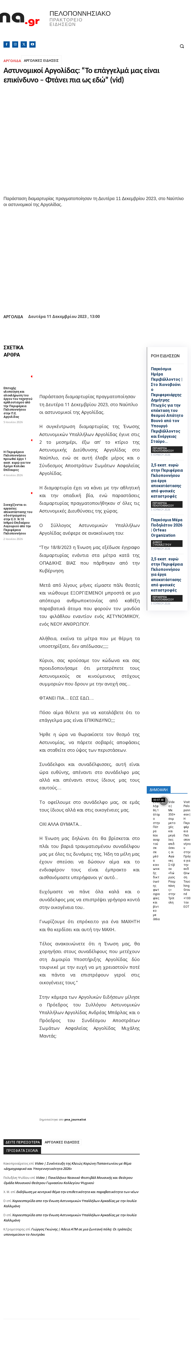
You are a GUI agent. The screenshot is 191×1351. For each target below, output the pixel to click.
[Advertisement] (71, 1284)
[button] (182, 46)
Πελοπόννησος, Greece (143, 23)
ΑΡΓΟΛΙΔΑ (12, 60)
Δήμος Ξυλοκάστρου (161, 543)
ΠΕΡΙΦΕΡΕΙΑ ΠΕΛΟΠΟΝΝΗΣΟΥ (163, 449)
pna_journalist (75, 1119)
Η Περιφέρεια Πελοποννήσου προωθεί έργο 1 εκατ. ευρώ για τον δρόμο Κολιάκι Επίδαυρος (17, 461)
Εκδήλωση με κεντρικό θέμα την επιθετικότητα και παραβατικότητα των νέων (77, 1192)
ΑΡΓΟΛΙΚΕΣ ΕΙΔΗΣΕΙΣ (41, 60)
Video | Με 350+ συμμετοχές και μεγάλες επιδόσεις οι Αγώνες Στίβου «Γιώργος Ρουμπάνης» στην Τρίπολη (171, 852)
